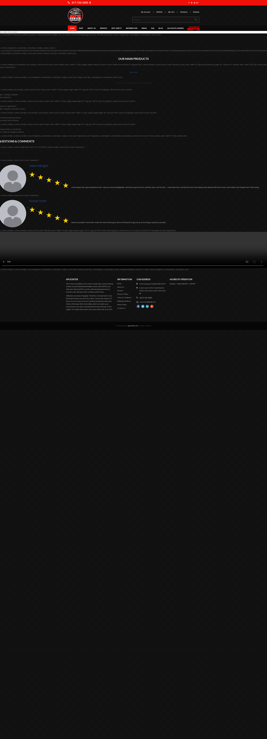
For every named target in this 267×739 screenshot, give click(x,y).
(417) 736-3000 (146, 298)
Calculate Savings (175, 28)
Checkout (186, 12)
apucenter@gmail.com (148, 302)
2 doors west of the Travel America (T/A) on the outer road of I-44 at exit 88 (152, 290)
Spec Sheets (116, 28)
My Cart (174, 12)
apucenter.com (133, 326)
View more (133, 72)
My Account (148, 12)
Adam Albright (38, 166)
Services (103, 28)
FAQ (152, 28)
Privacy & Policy (122, 294)
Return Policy (122, 305)
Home (72, 28)
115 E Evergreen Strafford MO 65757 (152, 284)
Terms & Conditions (124, 298)
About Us (91, 28)
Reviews (196, 12)
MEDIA (144, 28)
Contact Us (121, 308)
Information (131, 28)
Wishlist (162, 12)
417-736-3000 (80, 2)
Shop (81, 28)
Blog (161, 28)
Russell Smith (38, 201)
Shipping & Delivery (124, 301)
